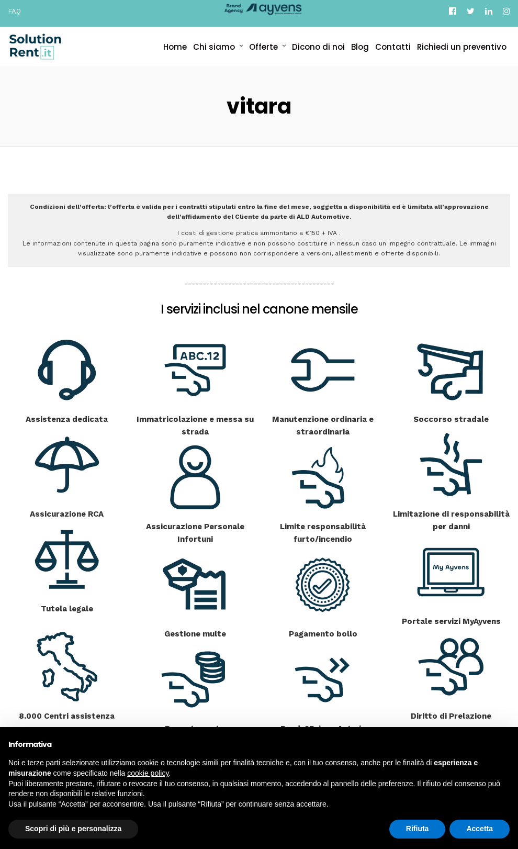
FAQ (14, 11)
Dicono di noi (318, 46)
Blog (360, 46)
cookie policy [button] (147, 773)
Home (175, 46)
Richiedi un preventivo (461, 46)
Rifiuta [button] (417, 828)
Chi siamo (214, 46)
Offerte (263, 46)
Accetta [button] (479, 828)
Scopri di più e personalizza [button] (73, 828)
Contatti (393, 46)
